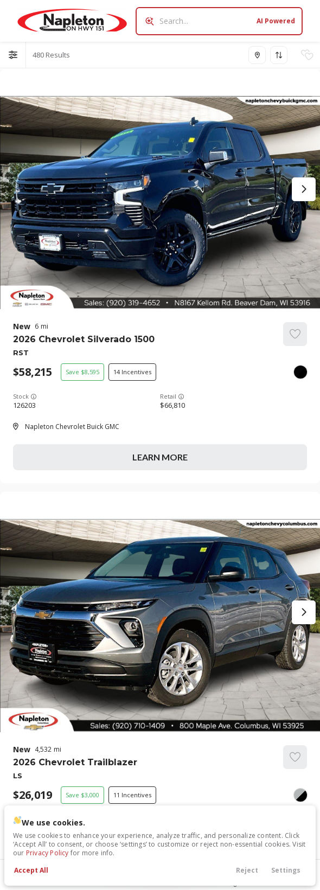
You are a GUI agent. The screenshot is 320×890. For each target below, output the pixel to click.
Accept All (31, 870)
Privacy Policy (47, 852)
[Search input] (219, 21)
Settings (285, 870)
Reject (247, 870)
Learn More (160, 457)
